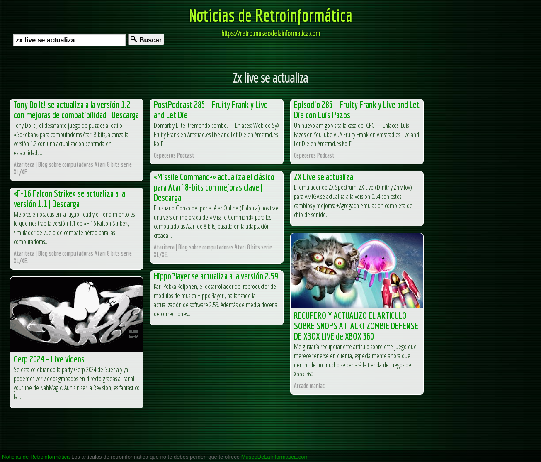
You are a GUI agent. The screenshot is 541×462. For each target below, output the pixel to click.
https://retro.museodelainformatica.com (270, 33)
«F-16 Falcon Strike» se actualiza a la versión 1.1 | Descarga (69, 198)
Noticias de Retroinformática (270, 15)
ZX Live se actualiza (323, 176)
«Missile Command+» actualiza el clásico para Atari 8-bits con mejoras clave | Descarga (214, 187)
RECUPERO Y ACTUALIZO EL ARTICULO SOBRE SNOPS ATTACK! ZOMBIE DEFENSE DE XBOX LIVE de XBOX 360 (356, 325)
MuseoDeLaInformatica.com (275, 457)
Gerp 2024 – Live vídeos (49, 359)
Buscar (146, 40)
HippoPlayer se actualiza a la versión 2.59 (216, 276)
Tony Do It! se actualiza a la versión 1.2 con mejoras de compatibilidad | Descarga (76, 109)
